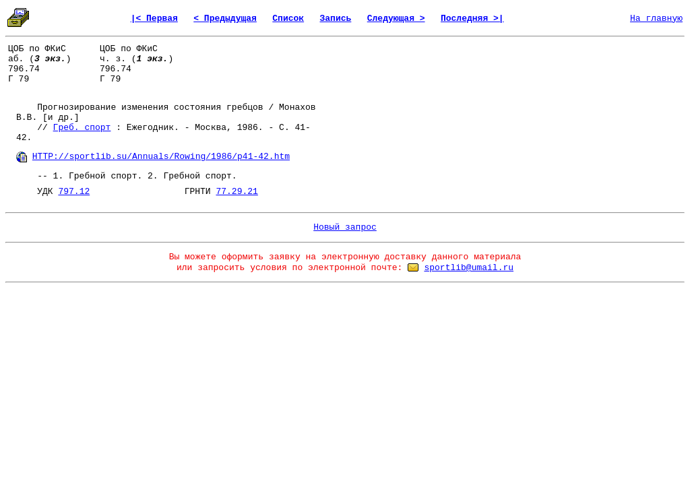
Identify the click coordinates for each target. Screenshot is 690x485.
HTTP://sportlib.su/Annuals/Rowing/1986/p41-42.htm (161, 157)
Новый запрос (345, 227)
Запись (336, 18)
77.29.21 (236, 192)
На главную (656, 18)
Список (288, 18)
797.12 (74, 192)
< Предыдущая (225, 18)
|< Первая (154, 18)
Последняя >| (472, 18)
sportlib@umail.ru (468, 268)
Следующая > (396, 18)
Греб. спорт (82, 128)
